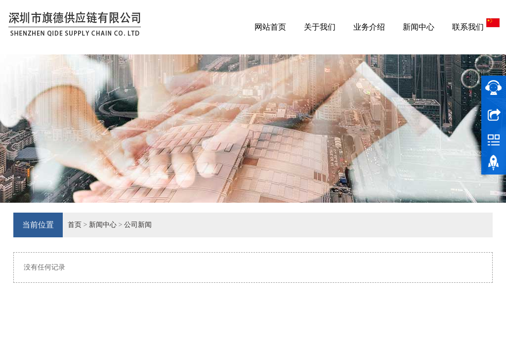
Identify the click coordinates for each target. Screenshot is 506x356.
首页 (75, 224)
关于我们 (320, 27)
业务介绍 (369, 27)
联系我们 (468, 27)
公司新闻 (138, 224)
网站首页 (270, 27)
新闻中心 (418, 27)
